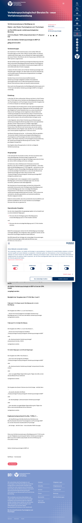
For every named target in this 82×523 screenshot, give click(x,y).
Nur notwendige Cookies (40, 278)
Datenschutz (19, 259)
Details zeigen (67, 274)
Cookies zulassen (63, 278)
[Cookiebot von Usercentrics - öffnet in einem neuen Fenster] (67, 243)
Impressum (11, 259)
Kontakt (22, 518)
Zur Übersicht (12, 464)
